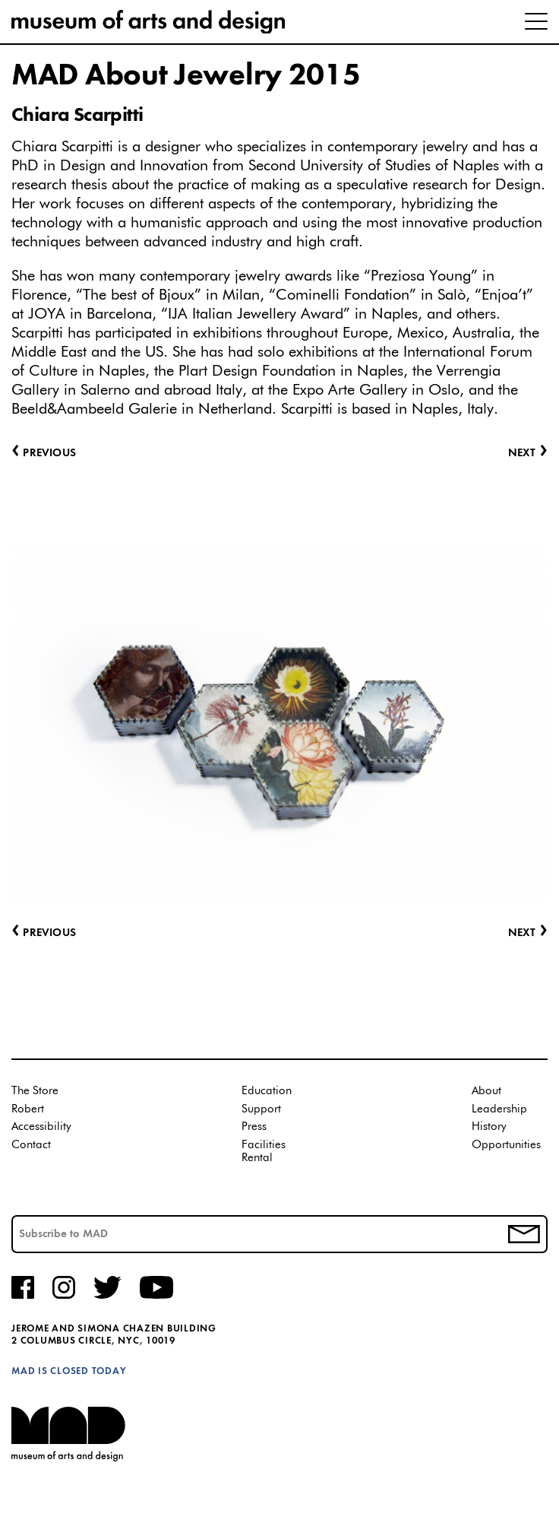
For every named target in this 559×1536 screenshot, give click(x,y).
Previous (43, 933)
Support (261, 1109)
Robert (27, 1109)
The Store (34, 1090)
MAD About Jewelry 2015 (185, 76)
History (489, 1126)
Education (267, 1090)
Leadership (499, 1109)
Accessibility (41, 1126)
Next (528, 933)
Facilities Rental (264, 1151)
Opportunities (506, 1144)
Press (254, 1126)
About (486, 1090)
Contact (31, 1144)
